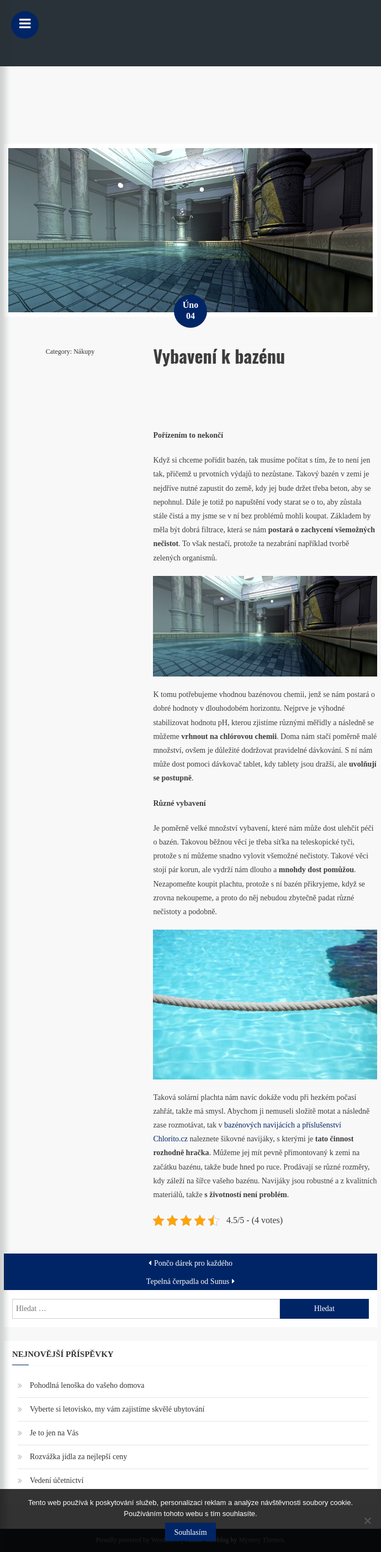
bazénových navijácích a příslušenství (282, 1125)
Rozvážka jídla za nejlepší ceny (78, 1457)
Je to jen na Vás (54, 1433)
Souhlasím (190, 1532)
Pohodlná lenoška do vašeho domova (87, 1385)
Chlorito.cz (170, 1139)
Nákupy (83, 351)
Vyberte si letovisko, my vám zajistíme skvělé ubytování (117, 1409)
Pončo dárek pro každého (193, 1263)
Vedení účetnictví (57, 1480)
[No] (367, 1520)
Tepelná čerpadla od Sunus (187, 1281)
